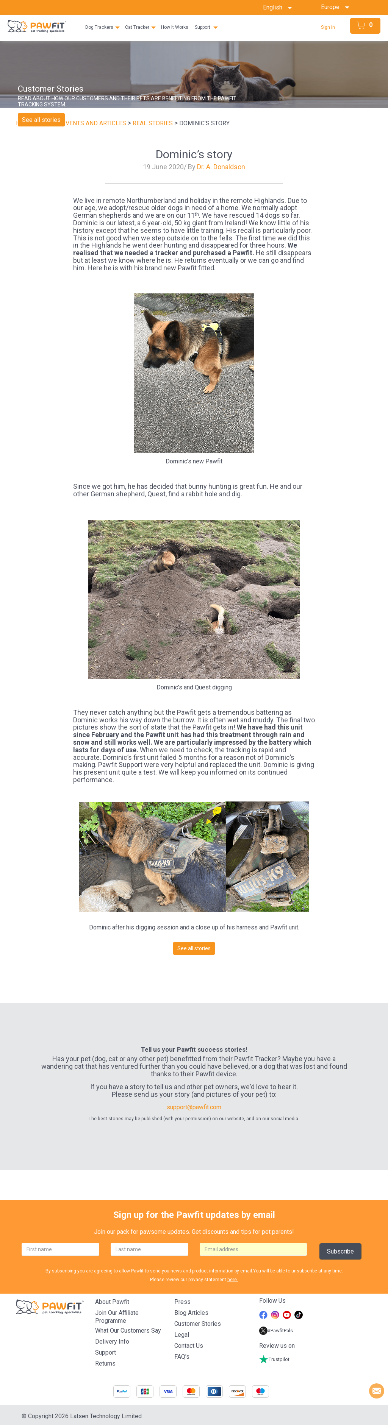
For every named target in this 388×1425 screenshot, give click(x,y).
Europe (332, 7)
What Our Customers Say (128, 1330)
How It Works (174, 27)
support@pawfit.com (194, 1107)
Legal (181, 1334)
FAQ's (181, 1356)
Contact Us (188, 1345)
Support (202, 27)
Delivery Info (112, 1341)
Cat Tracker (137, 27)
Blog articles (191, 1312)
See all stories (41, 119)
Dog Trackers (99, 27)
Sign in (328, 27)
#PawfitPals (276, 1330)
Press (182, 1301)
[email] (253, 1249)
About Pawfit (112, 1301)
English (277, 7)
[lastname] (149, 1249)
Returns (105, 1363)
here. (232, 1279)
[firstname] (60, 1249)
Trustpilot (274, 1359)
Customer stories (197, 1323)
